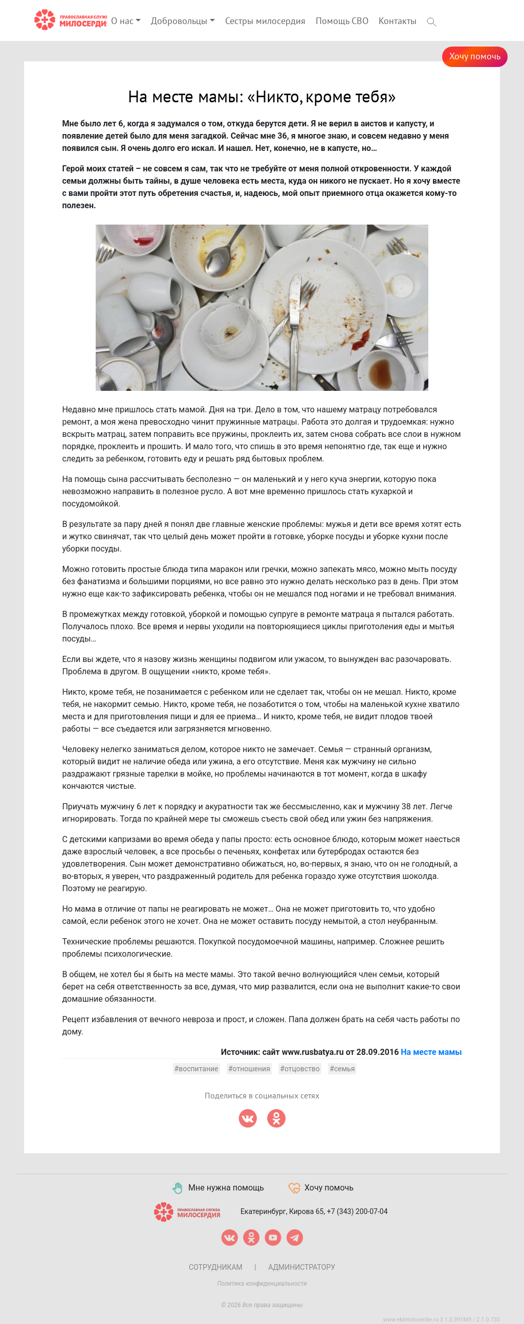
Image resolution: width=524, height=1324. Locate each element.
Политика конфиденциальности (262, 1283)
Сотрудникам (216, 1267)
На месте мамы (431, 1052)
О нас (122, 21)
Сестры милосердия (265, 21)
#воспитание (196, 1069)
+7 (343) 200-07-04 (357, 1211)
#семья (342, 1069)
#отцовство (300, 1069)
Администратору (301, 1267)
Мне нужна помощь (217, 1188)
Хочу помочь (474, 56)
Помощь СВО (342, 21)
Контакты (398, 21)
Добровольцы (179, 21)
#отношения (249, 1069)
